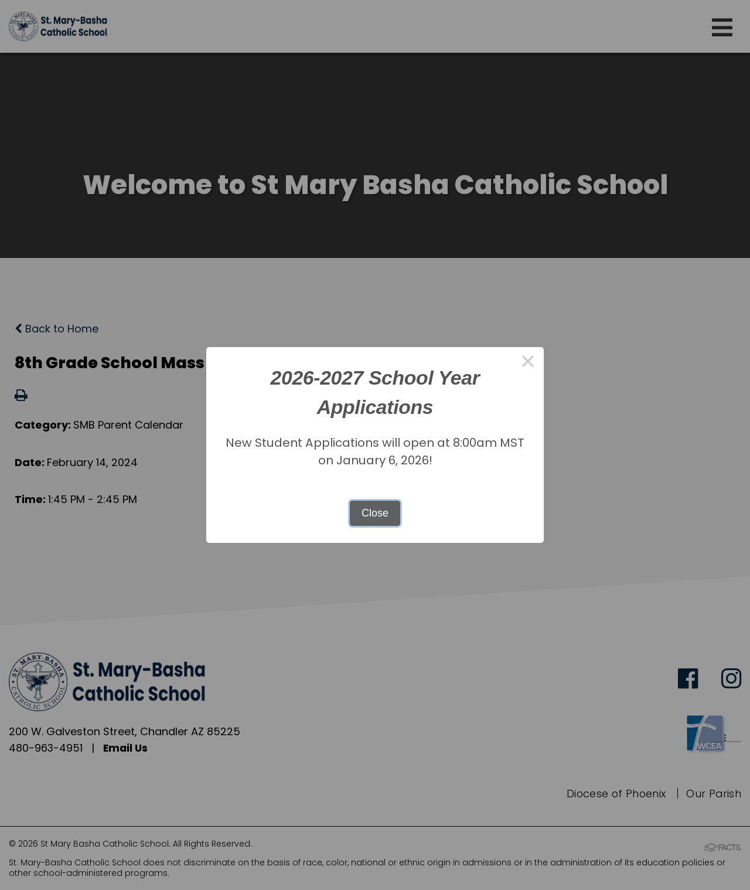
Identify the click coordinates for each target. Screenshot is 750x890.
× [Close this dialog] (528, 363)
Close (375, 513)
